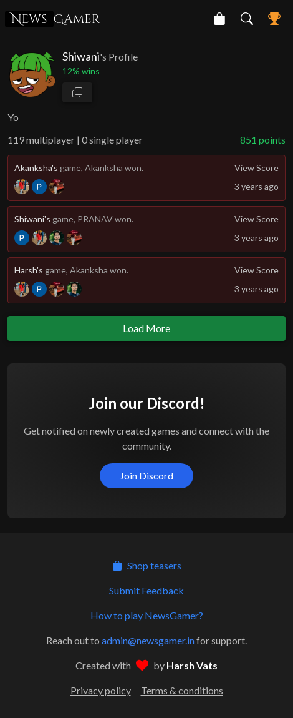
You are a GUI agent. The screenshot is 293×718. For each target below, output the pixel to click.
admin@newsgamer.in (148, 640)
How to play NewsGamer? (146, 615)
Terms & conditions (182, 690)
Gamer (52, 19)
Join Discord (146, 475)
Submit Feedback (146, 590)
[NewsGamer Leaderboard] (274, 18)
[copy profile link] (77, 92)
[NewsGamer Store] (219, 18)
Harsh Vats (192, 665)
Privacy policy (100, 690)
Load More (146, 328)
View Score (256, 167)
